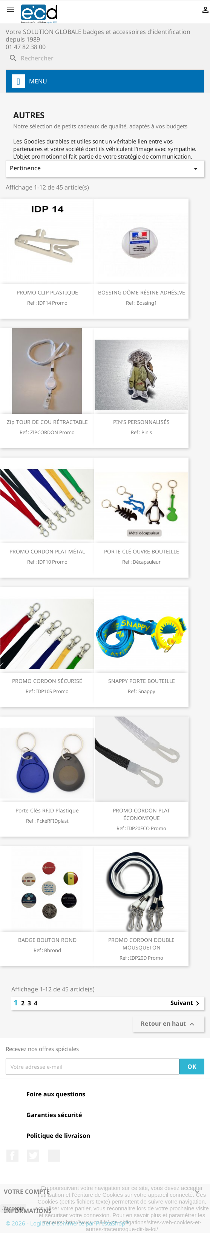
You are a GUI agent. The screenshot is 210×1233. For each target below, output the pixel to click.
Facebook (12, 1156)
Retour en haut (168, 1024)
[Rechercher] (105, 58)
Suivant (186, 1003)
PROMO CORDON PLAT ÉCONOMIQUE (141, 814)
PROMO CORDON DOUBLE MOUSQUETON (141, 943)
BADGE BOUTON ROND (47, 939)
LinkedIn (54, 1156)
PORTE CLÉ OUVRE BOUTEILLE (141, 551)
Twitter (33, 1156)
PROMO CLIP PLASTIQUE (47, 292)
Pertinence (105, 168)
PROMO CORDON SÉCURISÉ (47, 680)
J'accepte (13, 1208)
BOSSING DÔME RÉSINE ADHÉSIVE (141, 292)
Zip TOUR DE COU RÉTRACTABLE (47, 421)
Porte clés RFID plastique (47, 810)
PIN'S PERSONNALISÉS (141, 421)
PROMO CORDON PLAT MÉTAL (47, 551)
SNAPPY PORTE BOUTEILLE (141, 680)
